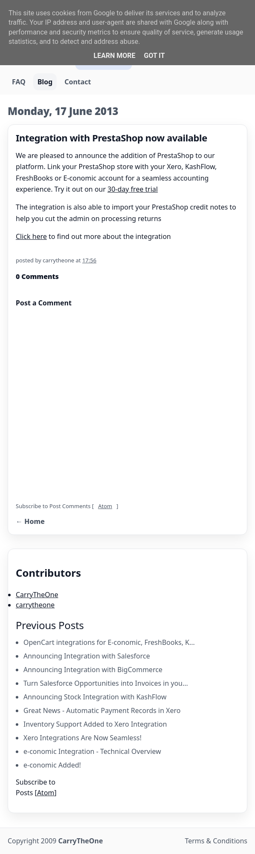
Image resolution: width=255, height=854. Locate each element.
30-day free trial (133, 189)
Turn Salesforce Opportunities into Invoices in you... (105, 683)
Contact (77, 81)
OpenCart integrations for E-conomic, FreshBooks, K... (109, 642)
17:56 (89, 260)
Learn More (114, 56)
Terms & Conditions (216, 840)
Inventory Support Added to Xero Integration (95, 724)
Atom (105, 506)
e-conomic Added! (52, 765)
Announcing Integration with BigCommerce (93, 669)
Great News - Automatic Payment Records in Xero (102, 710)
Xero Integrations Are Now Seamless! (82, 737)
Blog (45, 81)
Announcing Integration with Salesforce (86, 656)
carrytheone (35, 605)
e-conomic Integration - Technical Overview (92, 751)
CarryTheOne (37, 594)
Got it (154, 56)
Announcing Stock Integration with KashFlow (94, 697)
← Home (30, 521)
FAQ (19, 81)
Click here (31, 236)
